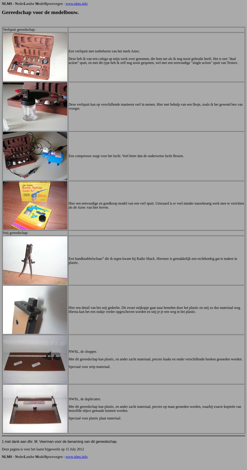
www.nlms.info (77, 4)
